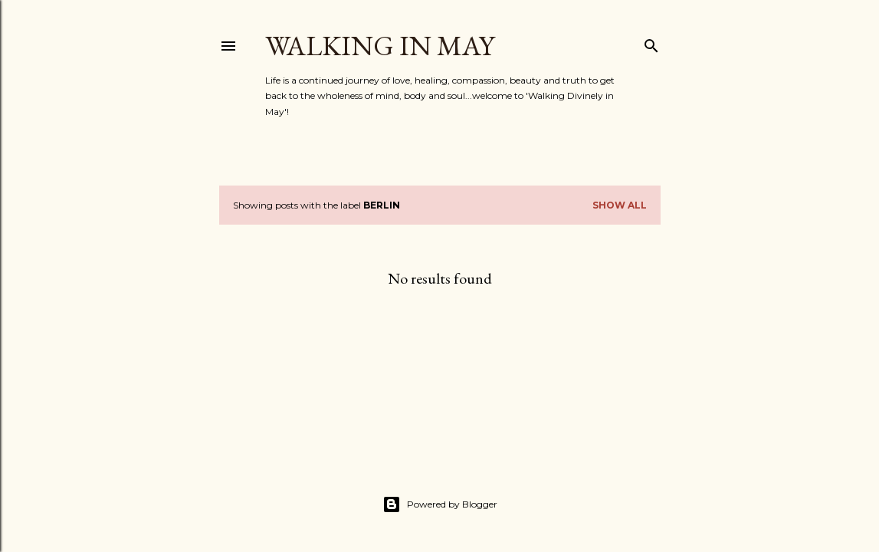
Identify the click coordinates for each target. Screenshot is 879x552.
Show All (619, 205)
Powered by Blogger (439, 504)
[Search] (651, 43)
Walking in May (379, 46)
